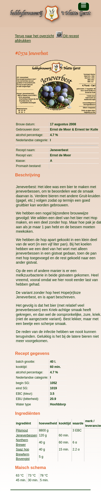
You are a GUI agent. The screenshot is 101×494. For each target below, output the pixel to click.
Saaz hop (22, 449)
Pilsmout (22, 430)
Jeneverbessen (26, 435)
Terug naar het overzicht (34, 36)
